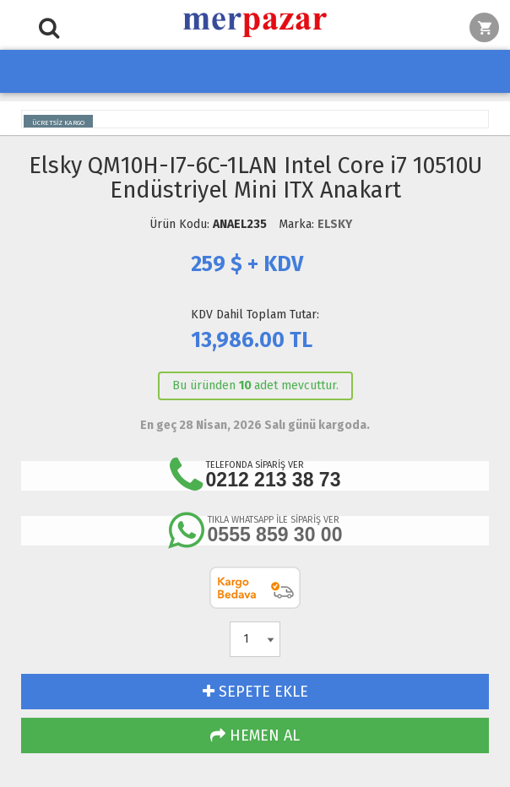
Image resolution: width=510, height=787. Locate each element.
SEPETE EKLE (255, 691)
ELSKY (334, 224)
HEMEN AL (255, 735)
